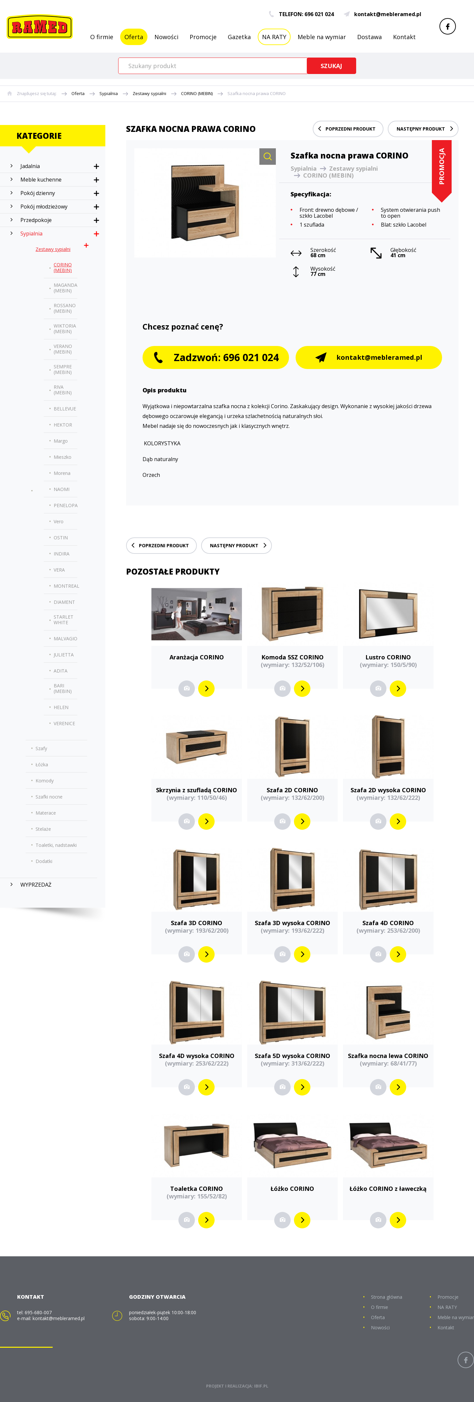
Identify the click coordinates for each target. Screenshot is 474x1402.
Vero (59, 521)
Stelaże (43, 829)
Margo (61, 441)
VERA (59, 570)
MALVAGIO (65, 638)
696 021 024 (319, 14)
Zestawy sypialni (149, 93)
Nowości (166, 37)
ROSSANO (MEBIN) (65, 308)
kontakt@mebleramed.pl (382, 14)
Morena (62, 473)
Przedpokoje (36, 220)
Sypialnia (108, 93)
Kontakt (404, 37)
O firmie (101, 37)
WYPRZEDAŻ (35, 884)
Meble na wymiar (322, 37)
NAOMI (61, 489)
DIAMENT (64, 602)
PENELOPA (66, 505)
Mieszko (62, 457)
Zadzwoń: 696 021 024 (216, 357)
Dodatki (44, 861)
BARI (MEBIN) (63, 688)
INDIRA (61, 553)
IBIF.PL (261, 1386)
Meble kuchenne (41, 179)
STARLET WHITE (63, 619)
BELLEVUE (65, 408)
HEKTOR (63, 425)
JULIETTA (64, 654)
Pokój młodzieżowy (43, 206)
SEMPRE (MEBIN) (63, 369)
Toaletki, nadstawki (56, 845)
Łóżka (42, 764)
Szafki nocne (49, 796)
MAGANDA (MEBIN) (65, 287)
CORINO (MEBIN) (197, 93)
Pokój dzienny (37, 193)
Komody (45, 780)
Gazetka (239, 37)
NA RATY (274, 37)
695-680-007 (38, 1312)
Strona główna (386, 1297)
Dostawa (369, 37)
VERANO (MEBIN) (63, 349)
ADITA (60, 671)
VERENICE (64, 723)
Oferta (133, 37)
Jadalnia (30, 166)
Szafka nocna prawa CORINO (256, 93)
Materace (46, 813)
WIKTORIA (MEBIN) (65, 328)
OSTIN (61, 537)
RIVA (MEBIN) (63, 389)
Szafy (41, 748)
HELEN (61, 707)
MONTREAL (66, 586)
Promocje (203, 37)
